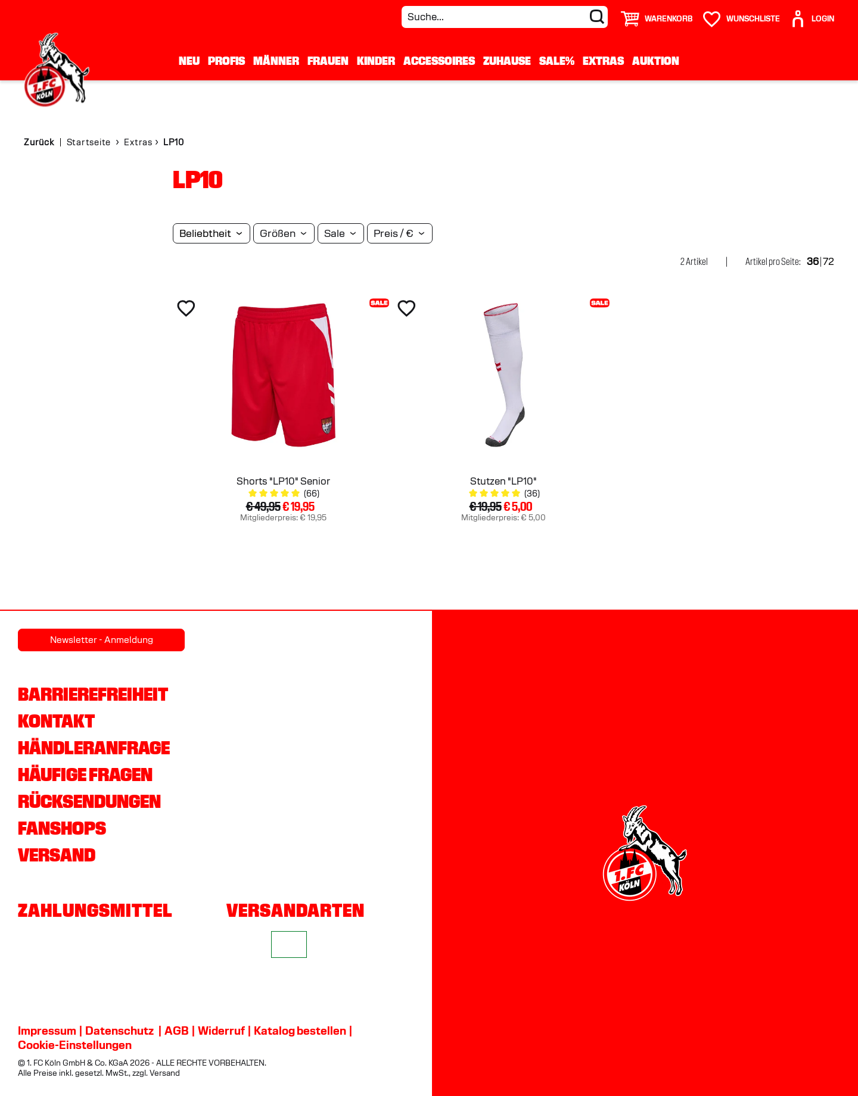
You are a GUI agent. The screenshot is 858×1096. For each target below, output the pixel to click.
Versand (56, 855)
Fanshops (62, 828)
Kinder (376, 60)
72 (828, 261)
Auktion (655, 60)
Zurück (39, 142)
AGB (176, 1030)
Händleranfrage (94, 748)
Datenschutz (119, 1030)
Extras (603, 60)
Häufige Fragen (85, 774)
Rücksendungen (89, 801)
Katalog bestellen (300, 1030)
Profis (226, 60)
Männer (276, 60)
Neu (189, 60)
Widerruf (221, 1030)
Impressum (47, 1030)
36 (813, 261)
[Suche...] (505, 17)
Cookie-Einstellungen (75, 1045)
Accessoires (439, 60)
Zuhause (507, 60)
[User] (811, 14)
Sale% (556, 60)
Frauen (328, 60)
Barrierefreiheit (93, 694)
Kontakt (56, 721)
